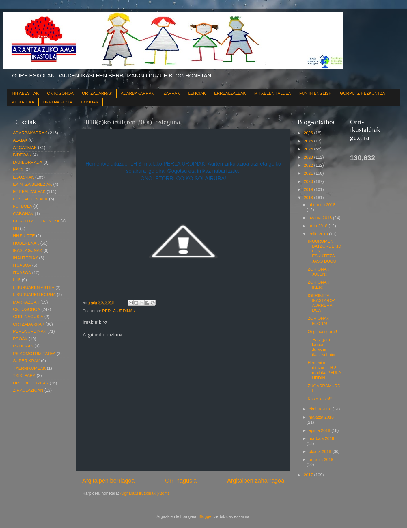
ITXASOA (22, 272)
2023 (309, 157)
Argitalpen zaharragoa (255, 480)
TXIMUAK (89, 102)
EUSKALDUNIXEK (30, 199)
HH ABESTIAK (25, 93)
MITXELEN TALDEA (272, 93)
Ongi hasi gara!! (322, 331)
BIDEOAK (22, 155)
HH (16, 228)
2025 (309, 141)
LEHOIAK (197, 93)
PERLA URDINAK (118, 310)
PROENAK (23, 346)
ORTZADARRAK (97, 93)
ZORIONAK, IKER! (319, 284)
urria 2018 (319, 226)
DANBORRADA (27, 162)
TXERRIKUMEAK (29, 368)
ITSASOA (22, 265)
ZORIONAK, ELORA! (319, 321)
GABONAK (23, 213)
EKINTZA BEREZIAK (32, 184)
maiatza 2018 (321, 417)
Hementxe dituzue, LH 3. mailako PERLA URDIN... (324, 370)
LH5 (16, 280)
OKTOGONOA (60, 93)
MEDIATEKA (22, 102)
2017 (309, 475)
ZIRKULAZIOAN (28, 390)
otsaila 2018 (321, 451)
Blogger (206, 516)
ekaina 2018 (321, 409)
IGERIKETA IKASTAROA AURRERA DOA (321, 303)
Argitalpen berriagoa (108, 480)
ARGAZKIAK (25, 147)
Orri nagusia (181, 480)
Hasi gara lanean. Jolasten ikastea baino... (324, 347)
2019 (309, 189)
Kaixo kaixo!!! (320, 399)
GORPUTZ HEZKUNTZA (362, 93)
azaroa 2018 (321, 217)
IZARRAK (171, 93)
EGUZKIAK (23, 177)
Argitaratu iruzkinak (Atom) (144, 493)
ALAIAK (20, 140)
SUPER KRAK (26, 360)
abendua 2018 (322, 204)
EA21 (18, 169)
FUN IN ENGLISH (315, 93)
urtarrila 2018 (321, 459)
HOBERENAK (26, 243)
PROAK (20, 338)
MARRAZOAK (26, 302)
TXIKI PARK (24, 375)
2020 (309, 181)
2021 (309, 173)
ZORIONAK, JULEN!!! (319, 271)
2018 (309, 197)
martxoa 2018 (321, 438)
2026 (309, 133)
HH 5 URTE (24, 235)
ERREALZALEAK (230, 93)
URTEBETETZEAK (30, 383)
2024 (309, 149)
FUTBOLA (22, 206)
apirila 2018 (320, 430)
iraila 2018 (319, 234)
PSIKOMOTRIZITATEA (34, 353)
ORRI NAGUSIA (57, 102)
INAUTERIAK (25, 258)
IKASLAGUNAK (27, 250)
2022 (309, 165)
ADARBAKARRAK (137, 93)
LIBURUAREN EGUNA (34, 294)
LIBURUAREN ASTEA (33, 287)
